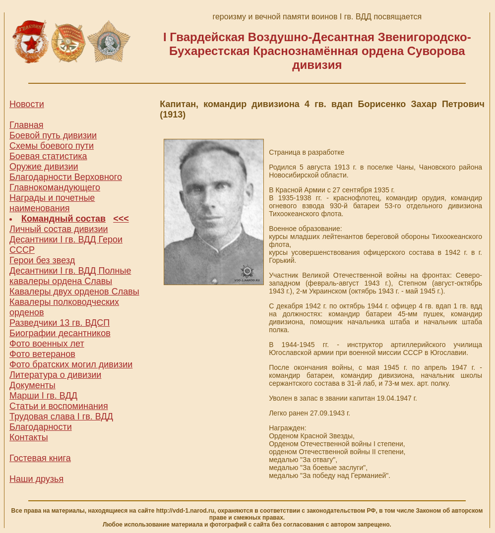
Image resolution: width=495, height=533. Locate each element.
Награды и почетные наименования (52, 203)
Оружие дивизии (43, 167)
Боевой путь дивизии (53, 135)
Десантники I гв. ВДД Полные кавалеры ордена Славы (70, 276)
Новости (26, 104)
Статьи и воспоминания (58, 406)
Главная (26, 125)
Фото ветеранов (42, 354)
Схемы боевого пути (51, 146)
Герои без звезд (42, 260)
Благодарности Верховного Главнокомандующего (65, 182)
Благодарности (40, 427)
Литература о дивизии (55, 375)
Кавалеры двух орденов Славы (74, 291)
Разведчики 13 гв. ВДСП (59, 323)
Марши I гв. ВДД (43, 396)
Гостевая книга (40, 458)
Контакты (28, 437)
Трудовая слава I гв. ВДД (61, 416)
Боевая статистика (48, 156)
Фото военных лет (46, 344)
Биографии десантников (60, 333)
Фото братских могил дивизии (70, 364)
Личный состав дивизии (58, 229)
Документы (32, 385)
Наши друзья (36, 479)
